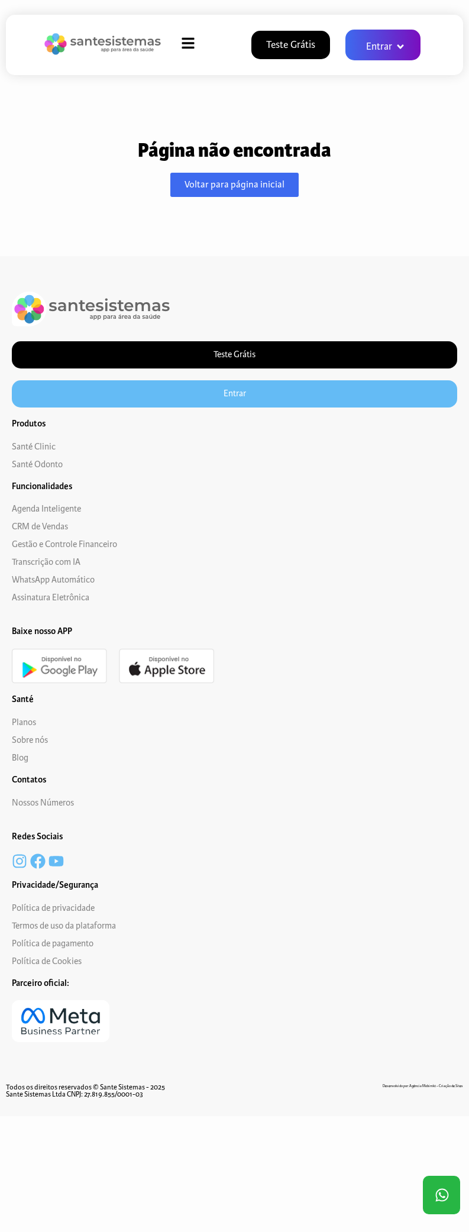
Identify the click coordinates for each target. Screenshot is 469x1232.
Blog (20, 757)
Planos (24, 722)
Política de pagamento (52, 943)
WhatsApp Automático (53, 579)
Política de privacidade (53, 908)
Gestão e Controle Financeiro (64, 544)
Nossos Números (43, 802)
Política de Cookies (47, 961)
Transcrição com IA (46, 562)
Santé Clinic (34, 446)
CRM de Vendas (40, 526)
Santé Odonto (37, 464)
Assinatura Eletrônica (50, 597)
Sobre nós (30, 740)
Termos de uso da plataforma (64, 925)
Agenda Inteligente (46, 508)
